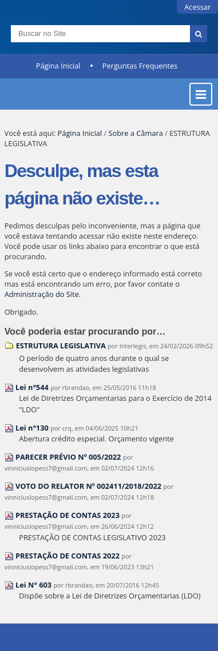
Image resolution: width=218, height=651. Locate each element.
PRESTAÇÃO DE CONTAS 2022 (67, 555)
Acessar (197, 7)
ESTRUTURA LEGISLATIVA (61, 345)
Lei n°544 (32, 387)
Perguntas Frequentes (139, 66)
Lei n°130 (32, 428)
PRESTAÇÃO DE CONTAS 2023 (67, 515)
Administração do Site (42, 294)
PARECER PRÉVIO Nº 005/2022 (68, 457)
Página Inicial (58, 66)
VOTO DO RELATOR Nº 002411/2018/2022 (88, 486)
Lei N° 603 (33, 585)
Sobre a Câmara (136, 133)
